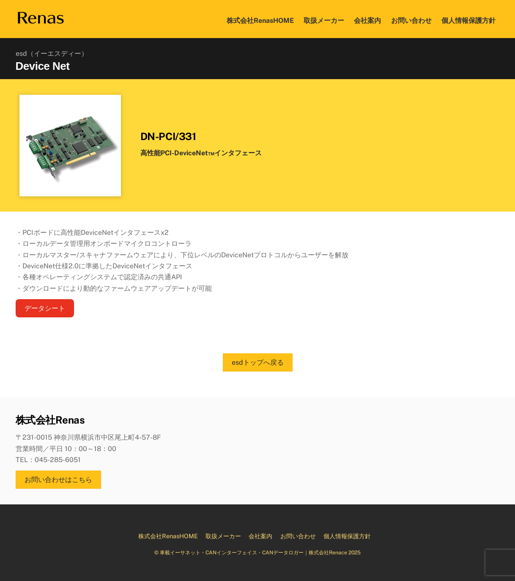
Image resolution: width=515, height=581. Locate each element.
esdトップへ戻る (258, 362)
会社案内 (367, 21)
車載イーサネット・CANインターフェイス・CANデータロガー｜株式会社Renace (253, 552)
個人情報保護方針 (468, 21)
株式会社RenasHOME (260, 21)
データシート (45, 308)
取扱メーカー (324, 21)
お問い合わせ (411, 21)
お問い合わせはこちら (58, 480)
